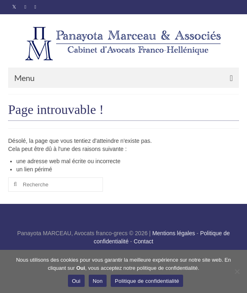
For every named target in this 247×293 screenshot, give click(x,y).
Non (98, 281)
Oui (76, 281)
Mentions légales (173, 233)
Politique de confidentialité (147, 281)
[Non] (237, 271)
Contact (143, 241)
